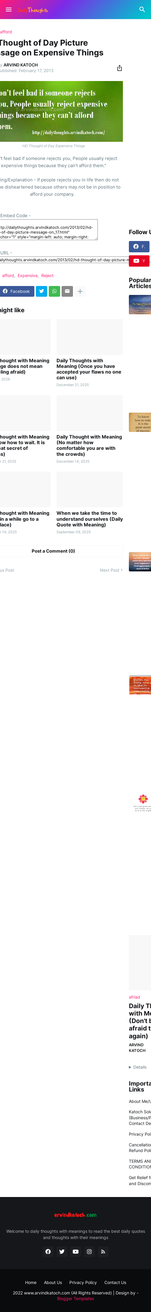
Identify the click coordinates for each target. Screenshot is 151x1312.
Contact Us (115, 1282)
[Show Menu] (8, 9)
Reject (47, 275)
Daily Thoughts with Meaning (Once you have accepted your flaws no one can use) (89, 369)
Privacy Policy (83, 1282)
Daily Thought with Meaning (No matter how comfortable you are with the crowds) (89, 445)
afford (6, 32)
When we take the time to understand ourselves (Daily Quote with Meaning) (90, 518)
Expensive (28, 275)
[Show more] (80, 291)
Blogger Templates (75, 1298)
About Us (53, 1282)
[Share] (118, 68)
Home (30, 1282)
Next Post (109, 570)
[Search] (143, 9)
